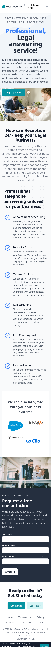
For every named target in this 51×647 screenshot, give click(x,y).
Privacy (40, 617)
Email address (8, 545)
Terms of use (25, 617)
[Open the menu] (47, 6)
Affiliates (27, 622)
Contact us (35, 605)
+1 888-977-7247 (34, 6)
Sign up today (14, 92)
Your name (7, 534)
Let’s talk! (10, 571)
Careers (41, 622)
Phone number (9, 556)
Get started (16, 605)
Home (10, 617)
